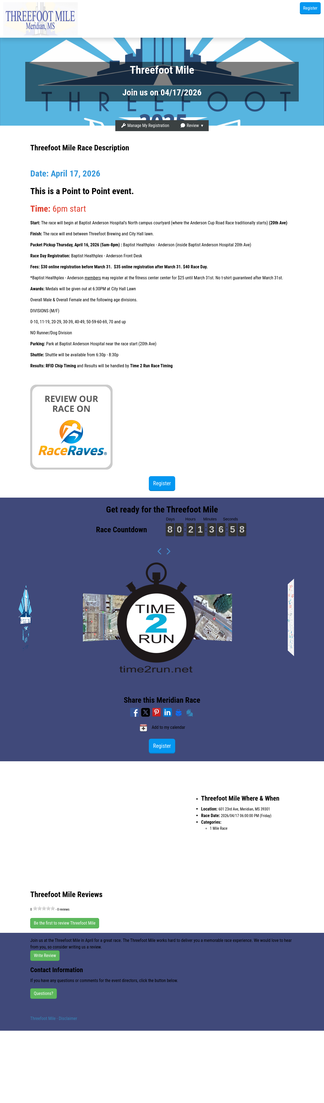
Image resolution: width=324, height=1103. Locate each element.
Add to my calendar (162, 727)
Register (310, 8)
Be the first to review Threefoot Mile (64, 923)
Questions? (43, 993)
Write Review (45, 955)
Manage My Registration (145, 125)
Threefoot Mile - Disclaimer (53, 1018)
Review (189, 125)
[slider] (44, 908)
